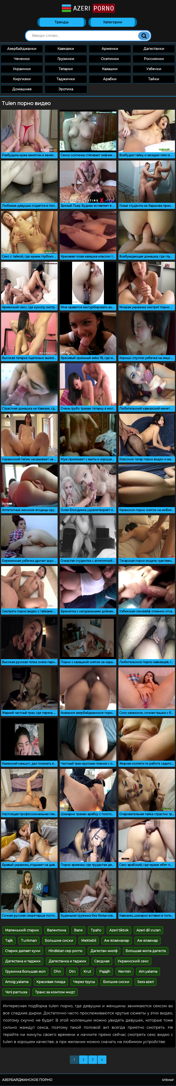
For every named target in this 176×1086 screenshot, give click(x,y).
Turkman (29, 941)
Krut (87, 972)
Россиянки (154, 59)
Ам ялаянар (147, 941)
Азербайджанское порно (27, 1080)
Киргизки (22, 79)
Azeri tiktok (118, 930)
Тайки (153, 79)
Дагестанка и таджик (67, 961)
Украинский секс (133, 961)
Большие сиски (59, 941)
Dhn (57, 972)
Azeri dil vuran (148, 930)
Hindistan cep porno (65, 951)
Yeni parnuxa (16, 992)
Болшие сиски (116, 982)
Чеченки (22, 59)
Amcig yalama (16, 982)
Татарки (66, 69)
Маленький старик (22, 930)
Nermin (124, 972)
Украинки (22, 69)
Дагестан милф (104, 951)
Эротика (65, 89)
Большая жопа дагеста (146, 951)
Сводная (102, 961)
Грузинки (65, 59)
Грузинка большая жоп (25, 972)
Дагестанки (153, 49)
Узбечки (153, 69)
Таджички (66, 79)
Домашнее (22, 89)
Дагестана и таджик (23, 961)
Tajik (9, 941)
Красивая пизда (50, 982)
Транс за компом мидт (55, 992)
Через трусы (84, 982)
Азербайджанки (21, 49)
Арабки (109, 79)
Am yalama (148, 972)
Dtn (72, 972)
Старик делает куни (22, 951)
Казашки (110, 69)
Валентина (56, 930)
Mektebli (88, 941)
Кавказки (65, 49)
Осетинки (110, 59)
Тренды (62, 22)
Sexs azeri (145, 982)
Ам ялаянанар (116, 941)
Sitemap (168, 1080)
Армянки (110, 49)
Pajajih (104, 972)
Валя (78, 930)
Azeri (88, 8)
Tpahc (96, 930)
